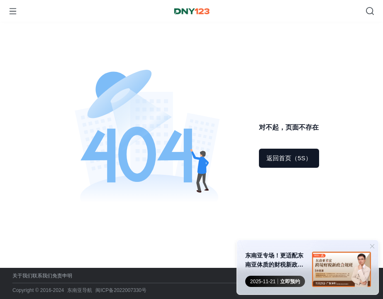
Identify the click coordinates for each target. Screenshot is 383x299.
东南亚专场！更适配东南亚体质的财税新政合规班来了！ (274, 260)
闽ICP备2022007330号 (120, 290)
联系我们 (42, 276)
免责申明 (62, 276)
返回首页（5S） (288, 158)
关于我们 (22, 276)
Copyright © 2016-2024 (38, 290)
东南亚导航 (79, 290)
